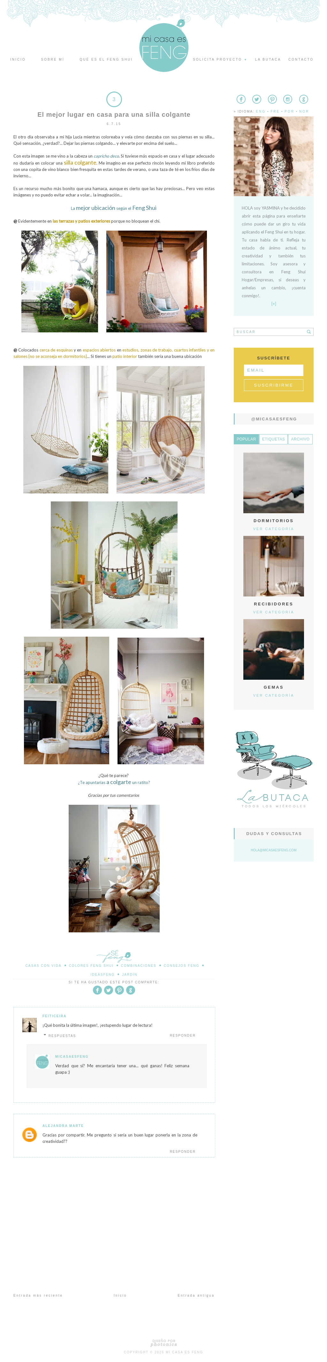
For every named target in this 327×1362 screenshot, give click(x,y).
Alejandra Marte (63, 1126)
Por (289, 111)
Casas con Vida (44, 965)
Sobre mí (53, 59)
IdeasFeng (103, 974)
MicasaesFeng (72, 1056)
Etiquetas (273, 439)
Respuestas (62, 1036)
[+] (273, 303)
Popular (246, 439)
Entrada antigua (196, 1295)
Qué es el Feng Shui (106, 59)
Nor (304, 111)
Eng (261, 111)
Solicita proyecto (220, 59)
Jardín (129, 974)
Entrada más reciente (38, 1295)
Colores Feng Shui (91, 965)
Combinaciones (138, 965)
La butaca (268, 59)
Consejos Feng (182, 965)
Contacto (301, 59)
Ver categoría (273, 529)
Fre (275, 111)
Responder (183, 1035)
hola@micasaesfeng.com (274, 850)
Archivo (300, 439)
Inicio (18, 59)
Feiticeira (54, 1016)
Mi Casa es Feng (184, 1352)
